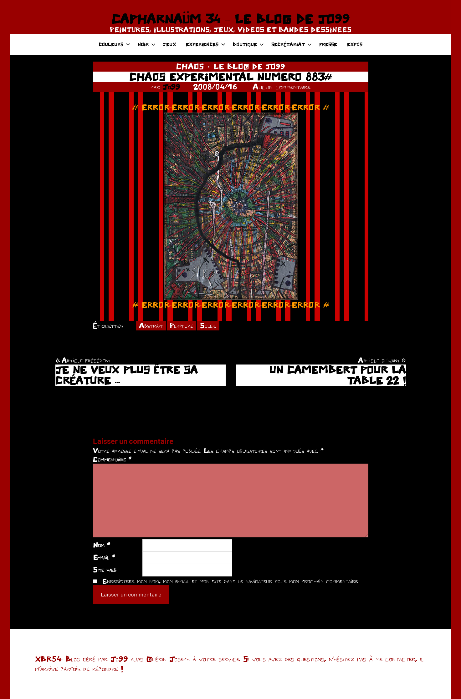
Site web (104, 570)
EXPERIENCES (205, 44)
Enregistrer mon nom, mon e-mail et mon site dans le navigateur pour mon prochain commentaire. (230, 581)
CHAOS (190, 66)
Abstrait (151, 325)
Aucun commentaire (281, 87)
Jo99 (171, 87)
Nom (101, 545)
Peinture (183, 325)
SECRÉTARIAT (291, 44)
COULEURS (114, 44)
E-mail (104, 557)
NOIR (147, 44)
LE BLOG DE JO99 (249, 66)
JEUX (169, 44)
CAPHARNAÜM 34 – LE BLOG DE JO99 (230, 19)
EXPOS (354, 44)
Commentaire (112, 459)
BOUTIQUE (248, 44)
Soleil (210, 325)
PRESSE (328, 44)
